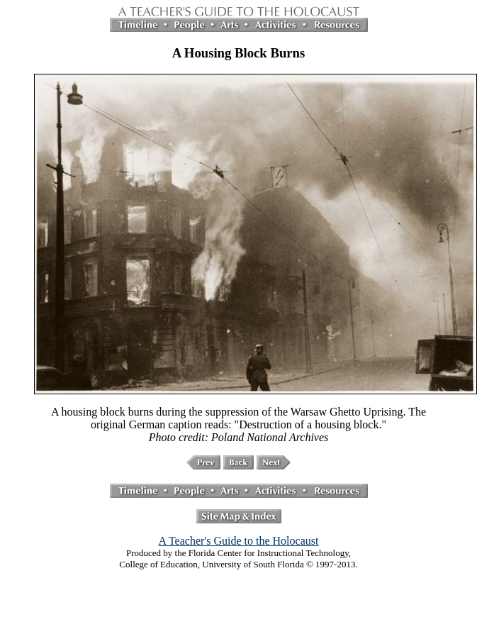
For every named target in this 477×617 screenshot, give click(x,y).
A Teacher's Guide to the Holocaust (239, 541)
